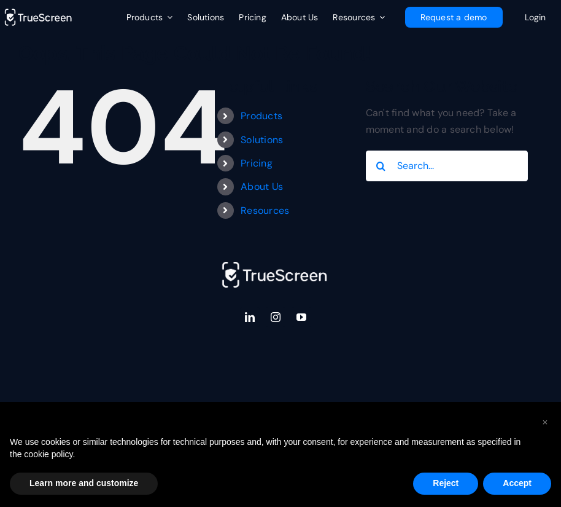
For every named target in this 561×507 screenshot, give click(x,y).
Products (261, 115)
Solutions (262, 139)
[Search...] (447, 166)
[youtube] (301, 317)
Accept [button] (517, 483)
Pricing (257, 163)
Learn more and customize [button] (83, 483)
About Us (262, 186)
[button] (545, 421)
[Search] (381, 166)
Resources (265, 210)
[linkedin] (250, 317)
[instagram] (275, 317)
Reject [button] (445, 483)
